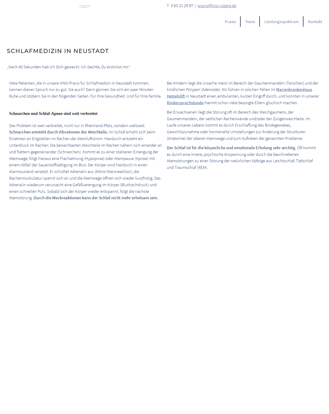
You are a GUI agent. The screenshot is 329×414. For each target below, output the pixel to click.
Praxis (230, 21)
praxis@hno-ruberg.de (217, 5)
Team (250, 21)
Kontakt (315, 21)
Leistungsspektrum (281, 21)
